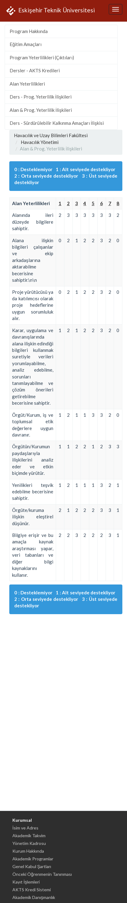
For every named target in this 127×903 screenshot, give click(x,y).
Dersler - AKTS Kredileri (35, 70)
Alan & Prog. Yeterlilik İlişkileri (41, 110)
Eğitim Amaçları (26, 44)
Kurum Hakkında (28, 851)
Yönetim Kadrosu (29, 843)
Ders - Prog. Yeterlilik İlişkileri (41, 96)
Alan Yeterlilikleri (27, 84)
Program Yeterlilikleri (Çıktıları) (42, 57)
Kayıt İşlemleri (26, 881)
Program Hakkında (29, 31)
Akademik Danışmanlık (33, 897)
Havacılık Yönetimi (40, 142)
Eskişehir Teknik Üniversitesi (50, 10)
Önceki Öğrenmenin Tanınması (42, 874)
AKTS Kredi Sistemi (31, 889)
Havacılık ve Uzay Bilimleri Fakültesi (51, 135)
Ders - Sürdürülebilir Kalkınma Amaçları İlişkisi (57, 123)
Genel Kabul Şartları (31, 866)
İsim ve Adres (25, 827)
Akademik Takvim (29, 835)
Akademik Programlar (32, 858)
